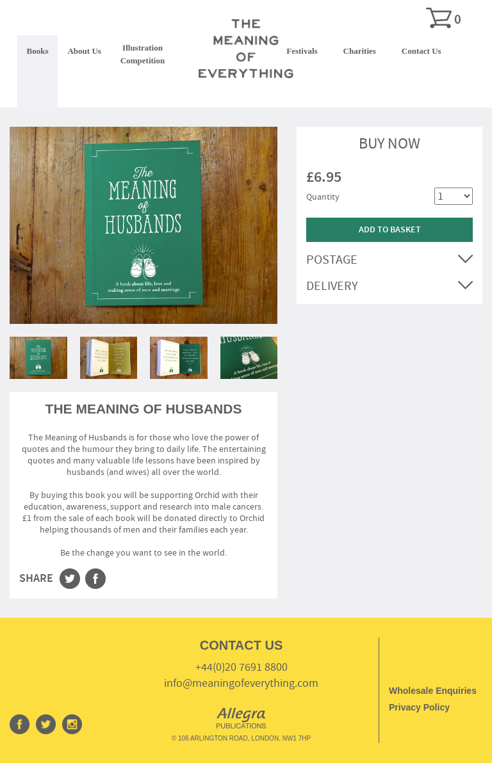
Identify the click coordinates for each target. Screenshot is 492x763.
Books (38, 51)
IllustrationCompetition (142, 54)
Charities (359, 51)
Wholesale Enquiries (433, 691)
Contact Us (421, 51)
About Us (84, 51)
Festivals (301, 51)
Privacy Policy (419, 707)
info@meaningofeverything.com (241, 683)
